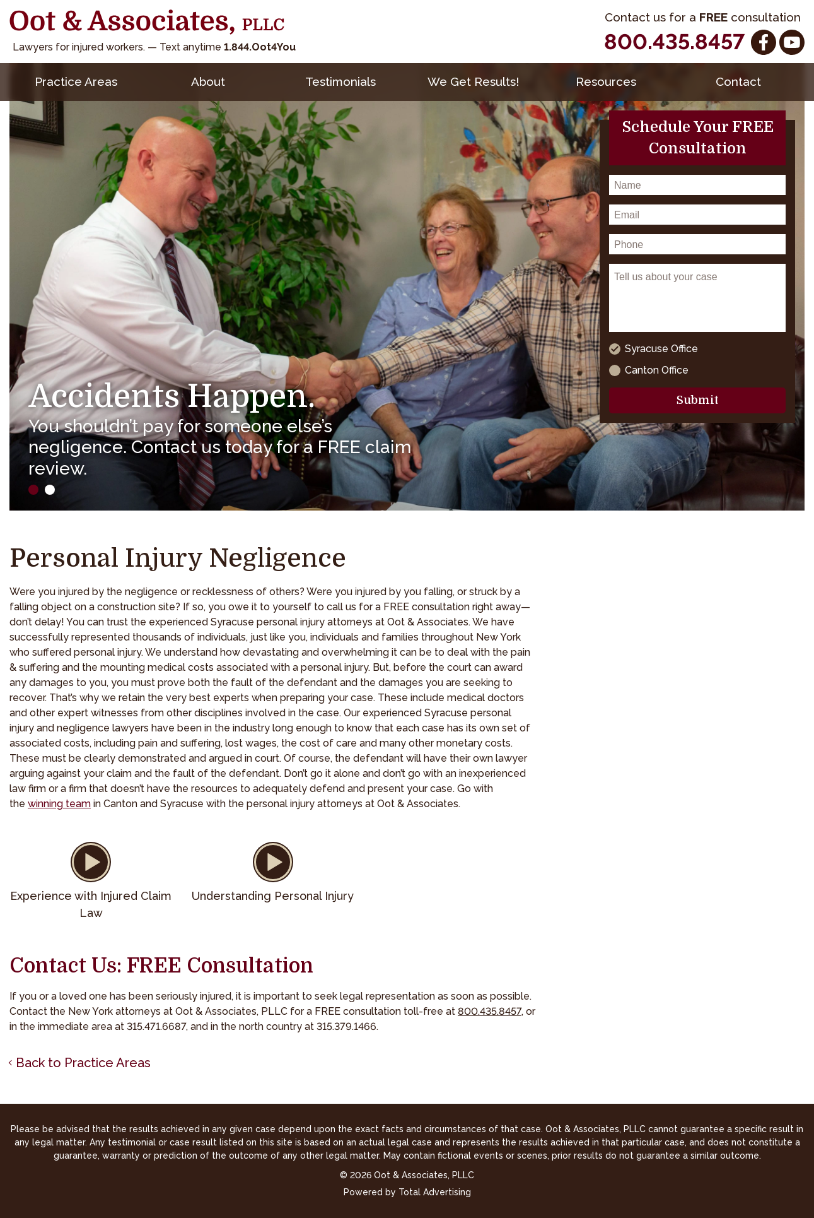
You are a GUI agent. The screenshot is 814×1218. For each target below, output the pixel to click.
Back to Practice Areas (83, 1062)
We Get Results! (473, 81)
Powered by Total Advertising (407, 1192)
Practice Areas (76, 81)
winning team (59, 804)
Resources (606, 81)
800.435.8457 (674, 41)
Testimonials (340, 81)
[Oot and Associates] (146, 22)
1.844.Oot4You (260, 47)
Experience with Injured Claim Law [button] (91, 904)
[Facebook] (763, 42)
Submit (698, 400)
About (208, 81)
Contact (738, 81)
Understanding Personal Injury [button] (273, 895)
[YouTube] (792, 42)
